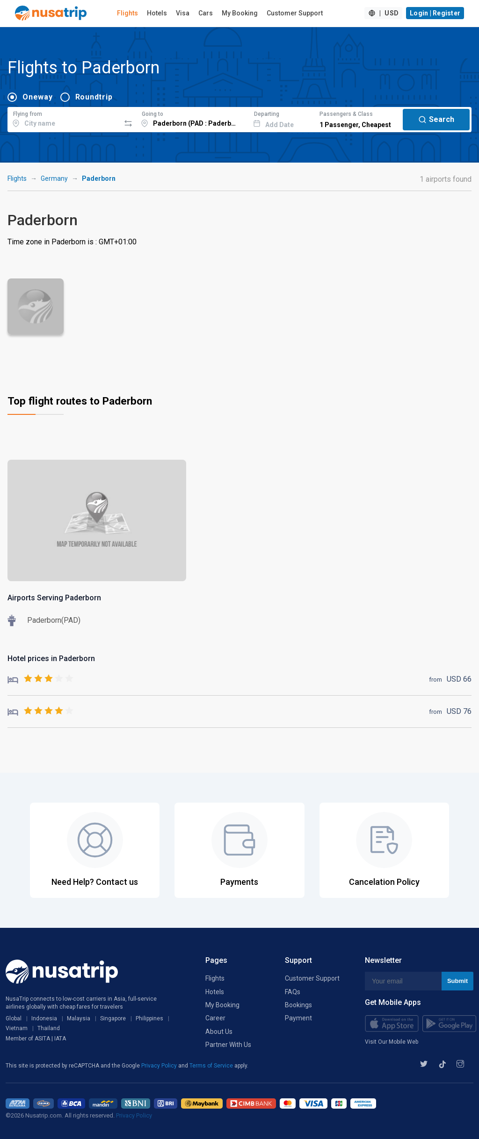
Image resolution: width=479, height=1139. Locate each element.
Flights (127, 13)
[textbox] (63, 118)
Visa (182, 13)
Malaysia (78, 1018)
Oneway (37, 97)
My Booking (240, 13)
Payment (298, 1018)
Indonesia (44, 1018)
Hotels (157, 13)
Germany (54, 178)
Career (215, 1018)
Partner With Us (228, 1044)
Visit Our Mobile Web (391, 1042)
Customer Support (295, 13)
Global (14, 1018)
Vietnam (17, 1028)
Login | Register (435, 13)
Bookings (298, 1005)
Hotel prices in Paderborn (51, 658)
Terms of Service (211, 1065)
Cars (205, 13)
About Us (218, 1031)
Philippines (149, 1018)
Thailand (48, 1028)
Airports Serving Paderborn (54, 597)
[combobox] (63, 118)
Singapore (113, 1018)
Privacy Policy (159, 1065)
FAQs (292, 992)
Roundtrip (94, 97)
